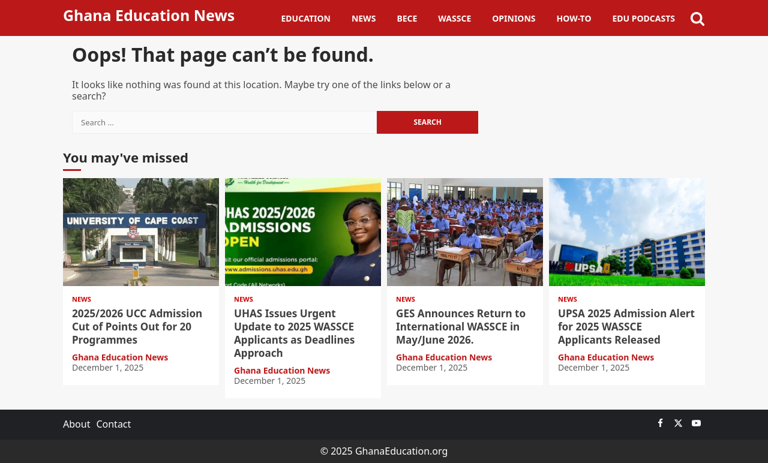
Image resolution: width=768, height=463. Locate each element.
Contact (113, 424)
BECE (407, 18)
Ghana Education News (149, 15)
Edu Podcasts (643, 18)
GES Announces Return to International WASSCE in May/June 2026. (465, 232)
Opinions (513, 18)
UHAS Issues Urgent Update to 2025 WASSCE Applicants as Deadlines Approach (303, 232)
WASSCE (454, 18)
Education (306, 18)
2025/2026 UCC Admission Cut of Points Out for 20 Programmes (141, 232)
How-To (574, 18)
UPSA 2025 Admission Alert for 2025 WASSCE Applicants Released (627, 232)
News (364, 18)
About (76, 424)
